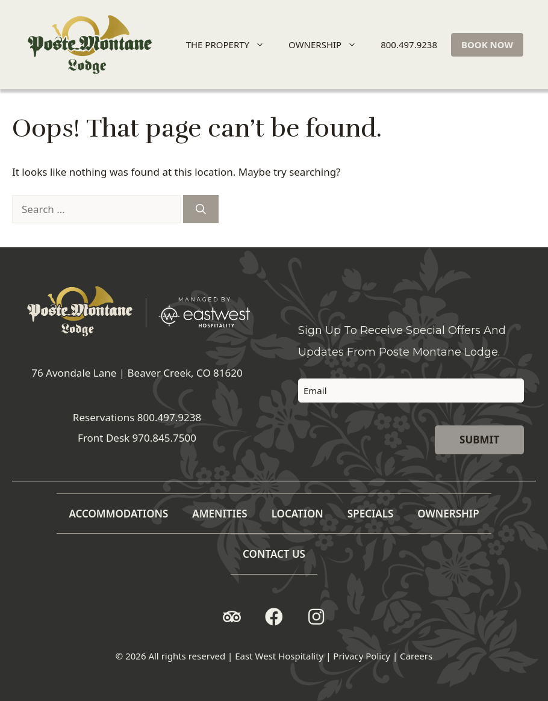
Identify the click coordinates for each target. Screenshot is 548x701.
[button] (232, 617)
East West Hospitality (279, 656)
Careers (416, 656)
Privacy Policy (361, 656)
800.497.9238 (409, 45)
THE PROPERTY (230, 45)
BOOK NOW (487, 45)
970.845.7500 (164, 438)
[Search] (201, 209)
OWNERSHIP (327, 45)
